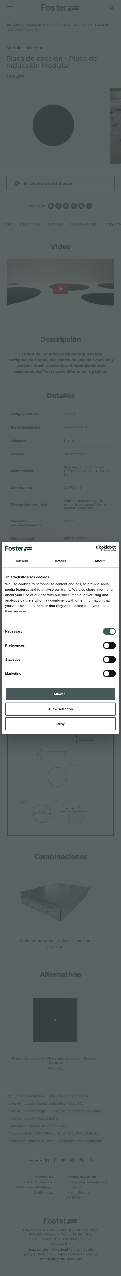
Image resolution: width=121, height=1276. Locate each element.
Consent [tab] (21, 561)
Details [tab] (60, 561)
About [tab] (100, 561)
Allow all (60, 694)
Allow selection (60, 709)
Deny (60, 724)
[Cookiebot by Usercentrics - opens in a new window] (96, 548)
